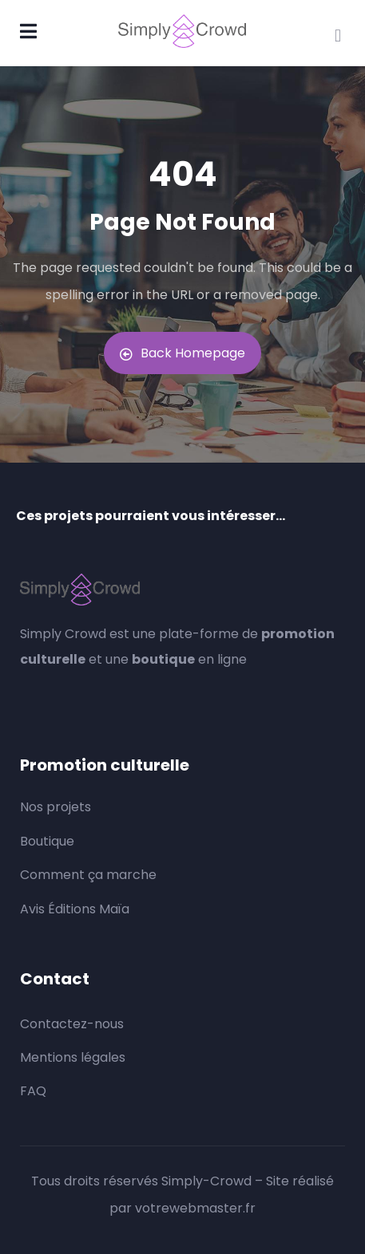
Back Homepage (182, 353)
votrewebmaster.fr (195, 1208)
